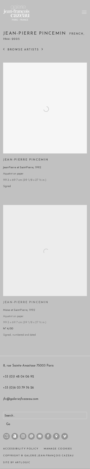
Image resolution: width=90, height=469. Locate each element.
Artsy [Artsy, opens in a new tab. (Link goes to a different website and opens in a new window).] (6, 436)
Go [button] (8, 424)
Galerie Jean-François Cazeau (19, 12)
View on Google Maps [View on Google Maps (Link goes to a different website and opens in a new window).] (56, 436)
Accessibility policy (20, 449)
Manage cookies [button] (58, 449)
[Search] (45, 415)
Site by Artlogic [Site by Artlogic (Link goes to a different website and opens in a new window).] (16, 462)
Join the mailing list (39, 436)
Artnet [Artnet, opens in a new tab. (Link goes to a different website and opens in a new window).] (14, 436)
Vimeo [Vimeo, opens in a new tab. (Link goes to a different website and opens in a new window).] (64, 436)
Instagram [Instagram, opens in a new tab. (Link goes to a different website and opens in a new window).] (23, 436)
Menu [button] (84, 12)
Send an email (31, 436)
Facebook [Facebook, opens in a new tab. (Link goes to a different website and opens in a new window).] (48, 436)
